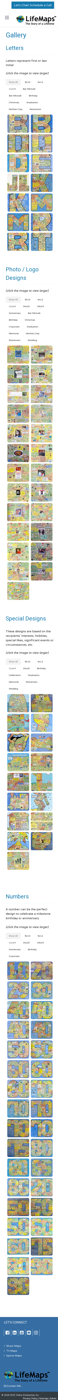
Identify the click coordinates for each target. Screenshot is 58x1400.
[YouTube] (21, 1332)
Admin (53, 1398)
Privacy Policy (30, 1398)
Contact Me (12, 1386)
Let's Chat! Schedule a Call (33, 5)
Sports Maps (14, 1355)
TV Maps (11, 1350)
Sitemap (43, 1398)
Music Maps (13, 1345)
